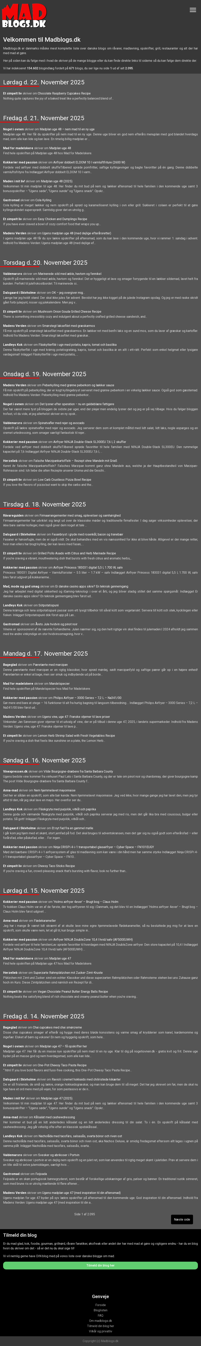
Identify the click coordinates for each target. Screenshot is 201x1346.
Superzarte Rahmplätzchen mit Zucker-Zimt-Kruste (68, 973)
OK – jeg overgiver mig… (68, 293)
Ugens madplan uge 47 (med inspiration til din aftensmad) (81, 1193)
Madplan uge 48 (60, 148)
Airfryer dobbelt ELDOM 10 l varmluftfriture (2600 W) (89, 162)
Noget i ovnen (14, 129)
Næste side (182, 1219)
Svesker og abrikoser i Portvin (58, 1155)
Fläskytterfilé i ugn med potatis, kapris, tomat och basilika (78, 345)
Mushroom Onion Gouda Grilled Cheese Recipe (69, 311)
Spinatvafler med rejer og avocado (61, 423)
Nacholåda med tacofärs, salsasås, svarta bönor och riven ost (80, 1136)
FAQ (100, 1315)
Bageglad (10, 665)
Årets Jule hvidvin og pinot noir (56, 624)
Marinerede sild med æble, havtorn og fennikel (69, 274)
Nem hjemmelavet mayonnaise (54, 790)
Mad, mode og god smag (21, 586)
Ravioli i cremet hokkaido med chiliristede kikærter (86, 1079)
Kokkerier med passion (20, 162)
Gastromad (11, 200)
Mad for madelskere (18, 148)
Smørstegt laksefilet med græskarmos (68, 326)
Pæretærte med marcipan (50, 665)
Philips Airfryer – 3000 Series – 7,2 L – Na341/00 (87, 698)
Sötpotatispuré (49, 605)
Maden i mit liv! (14, 181)
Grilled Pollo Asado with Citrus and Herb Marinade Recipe (77, 553)
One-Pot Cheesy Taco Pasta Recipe (62, 1065)
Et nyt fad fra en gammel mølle (72, 828)
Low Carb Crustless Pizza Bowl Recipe (64, 480)
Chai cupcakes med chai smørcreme (57, 1027)
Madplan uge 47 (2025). (57, 1098)
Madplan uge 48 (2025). (57, 181)
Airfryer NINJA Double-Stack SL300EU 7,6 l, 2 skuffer (89, 442)
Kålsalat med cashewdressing (54, 1117)
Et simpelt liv (13, 93)
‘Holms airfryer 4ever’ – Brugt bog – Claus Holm (85, 902)
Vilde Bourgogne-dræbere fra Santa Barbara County (78, 771)
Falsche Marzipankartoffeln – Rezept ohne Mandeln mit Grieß (75, 461)
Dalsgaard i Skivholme (20, 293)
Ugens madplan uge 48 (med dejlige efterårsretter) (76, 233)
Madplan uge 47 (60, 958)
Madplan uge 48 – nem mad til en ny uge (67, 129)
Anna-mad (11, 790)
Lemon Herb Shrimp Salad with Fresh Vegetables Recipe (76, 735)
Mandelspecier (59, 683)
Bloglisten (100, 1310)
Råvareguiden (13, 515)
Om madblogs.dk (100, 1321)
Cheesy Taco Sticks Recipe (56, 866)
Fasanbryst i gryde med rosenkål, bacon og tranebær (87, 534)
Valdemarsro (13, 274)
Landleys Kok (13, 345)
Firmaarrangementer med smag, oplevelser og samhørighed (80, 515)
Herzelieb (10, 461)
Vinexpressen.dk (15, 771)
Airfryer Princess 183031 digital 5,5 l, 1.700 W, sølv (88, 567)
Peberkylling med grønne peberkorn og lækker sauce (78, 385)
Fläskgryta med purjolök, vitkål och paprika (67, 809)
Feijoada (41, 1174)
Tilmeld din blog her (100, 1265)
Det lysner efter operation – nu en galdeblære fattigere (77, 404)
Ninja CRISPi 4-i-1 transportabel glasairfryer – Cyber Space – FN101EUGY (103, 847)
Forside (100, 1305)
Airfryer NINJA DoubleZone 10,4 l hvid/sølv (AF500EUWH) (93, 939)
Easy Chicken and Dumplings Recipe (62, 219)
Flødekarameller (45, 921)
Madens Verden (15, 233)
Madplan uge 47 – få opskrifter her (63, 1046)
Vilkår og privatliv (100, 1331)
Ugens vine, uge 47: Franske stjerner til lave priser (76, 717)
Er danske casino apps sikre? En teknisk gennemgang (91, 586)
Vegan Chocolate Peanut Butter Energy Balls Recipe (73, 991)
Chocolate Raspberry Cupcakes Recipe (64, 93)
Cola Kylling (43, 200)
